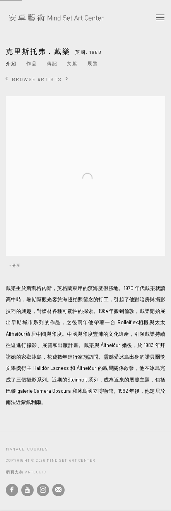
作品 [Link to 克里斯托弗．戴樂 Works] (31, 63)
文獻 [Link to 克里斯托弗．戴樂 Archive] (72, 63)
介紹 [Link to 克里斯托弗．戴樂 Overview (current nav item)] (11, 63)
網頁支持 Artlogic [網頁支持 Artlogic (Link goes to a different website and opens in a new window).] (26, 472)
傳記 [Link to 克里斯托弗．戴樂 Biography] (52, 63)
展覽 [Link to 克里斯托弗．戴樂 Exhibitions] (92, 63)
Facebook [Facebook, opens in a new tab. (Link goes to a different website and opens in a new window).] (12, 490)
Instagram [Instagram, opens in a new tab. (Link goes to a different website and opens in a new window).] (43, 490)
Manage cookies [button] (27, 449)
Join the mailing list (58, 490)
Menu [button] (159, 18)
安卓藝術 (56, 18)
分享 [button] (16, 265)
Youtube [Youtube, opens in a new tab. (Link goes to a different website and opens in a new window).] (27, 490)
